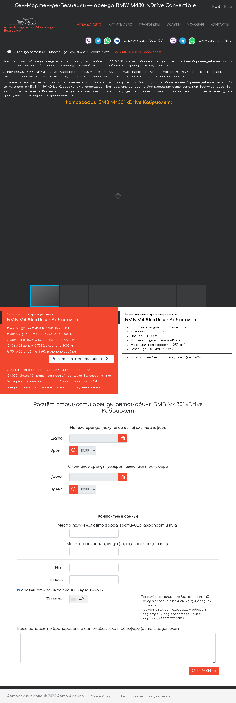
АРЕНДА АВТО (89, 24)
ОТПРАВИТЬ (204, 671)
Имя (59, 568)
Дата (57, 438)
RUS (216, 7)
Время (56, 451)
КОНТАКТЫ (219, 24)
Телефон (54, 599)
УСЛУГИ (174, 24)
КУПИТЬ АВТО (120, 24)
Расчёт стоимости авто (80, 359)
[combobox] (79, 599)
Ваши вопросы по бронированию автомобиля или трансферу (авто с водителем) (98, 629)
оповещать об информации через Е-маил (60, 590)
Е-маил (56, 580)
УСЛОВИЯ (195, 24)
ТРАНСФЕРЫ (149, 24)
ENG (228, 7)
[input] (94, 438)
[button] (232, 196)
